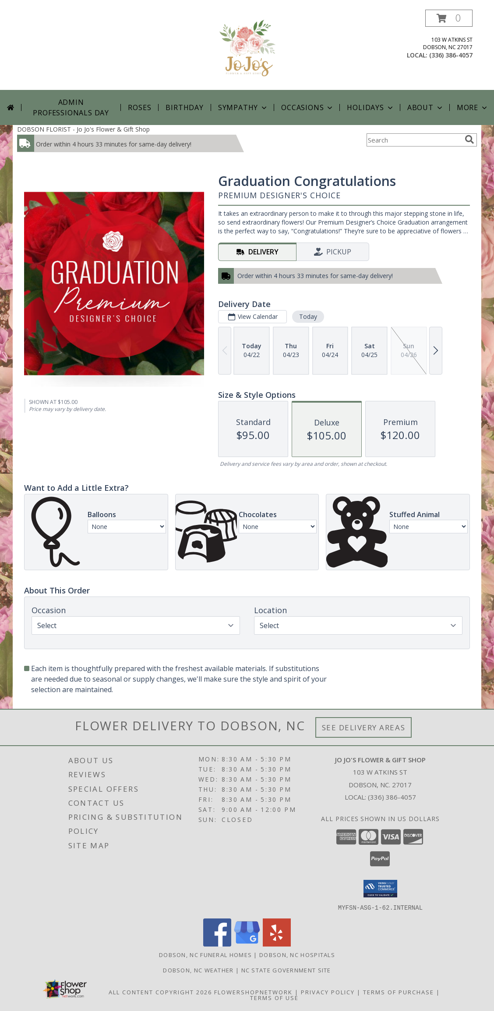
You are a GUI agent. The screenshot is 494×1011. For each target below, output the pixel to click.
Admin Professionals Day (71, 107)
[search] (469, 139)
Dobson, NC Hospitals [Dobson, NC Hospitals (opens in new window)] (297, 954)
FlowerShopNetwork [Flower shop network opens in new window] (253, 992)
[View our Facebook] (217, 944)
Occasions (307, 107)
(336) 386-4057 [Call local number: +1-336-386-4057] (451, 55)
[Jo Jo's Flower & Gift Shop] (247, 50)
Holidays (370, 107)
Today (308, 316)
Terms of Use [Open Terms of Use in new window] (274, 997)
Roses (139, 107)
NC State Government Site (286, 970)
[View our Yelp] (277, 944)
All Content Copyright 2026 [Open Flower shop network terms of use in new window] (160, 992)
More (473, 107)
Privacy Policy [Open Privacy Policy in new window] (328, 992)
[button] (449, 18)
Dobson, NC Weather (198, 970)
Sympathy (243, 107)
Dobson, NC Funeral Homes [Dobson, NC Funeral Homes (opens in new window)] (205, 954)
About (425, 107)
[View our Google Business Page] (247, 944)
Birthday (184, 107)
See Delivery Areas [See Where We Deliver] (364, 727)
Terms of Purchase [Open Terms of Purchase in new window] (398, 992)
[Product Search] (414, 140)
